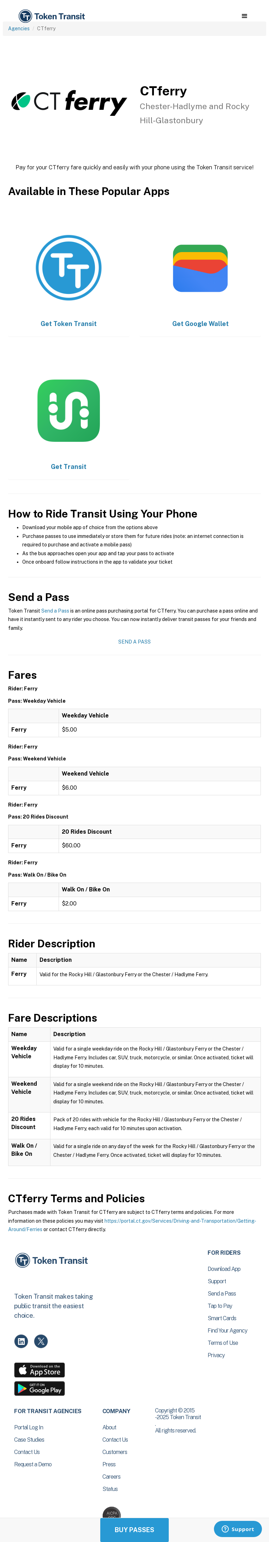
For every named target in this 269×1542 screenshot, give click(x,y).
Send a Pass (55, 611)
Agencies (19, 28)
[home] (51, 16)
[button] (244, 16)
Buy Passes (134, 1530)
